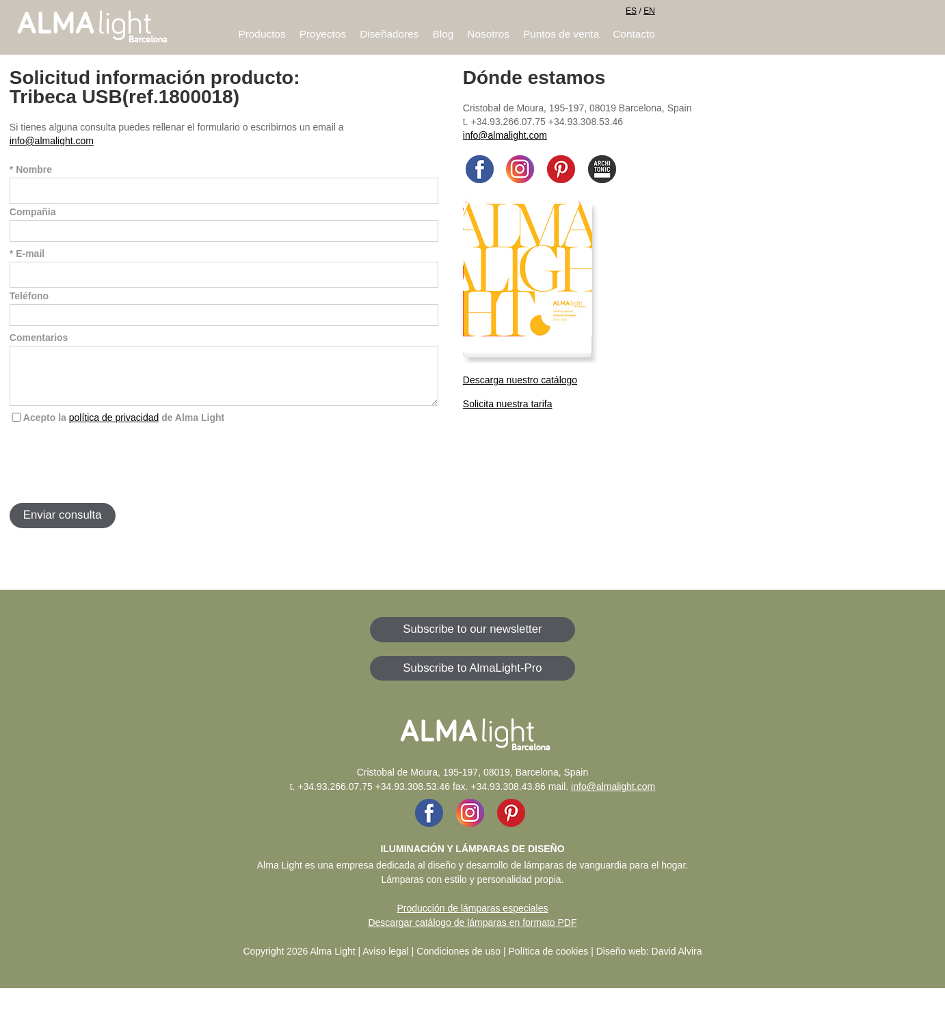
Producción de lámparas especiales (472, 918)
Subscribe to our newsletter (472, 639)
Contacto (634, 34)
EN (649, 11)
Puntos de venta (561, 34)
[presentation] (113, 473)
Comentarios (39, 337)
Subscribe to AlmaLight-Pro (472, 678)
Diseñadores (389, 34)
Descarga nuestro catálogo (520, 379)
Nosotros (488, 34)
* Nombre (31, 169)
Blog (443, 34)
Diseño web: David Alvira (649, 961)
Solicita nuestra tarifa (508, 403)
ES (631, 11)
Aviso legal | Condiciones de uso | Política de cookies (475, 961)
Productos (261, 34)
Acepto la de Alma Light (123, 428)
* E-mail (27, 253)
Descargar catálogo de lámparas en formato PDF (472, 932)
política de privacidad (114, 427)
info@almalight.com (52, 140)
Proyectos (323, 34)
